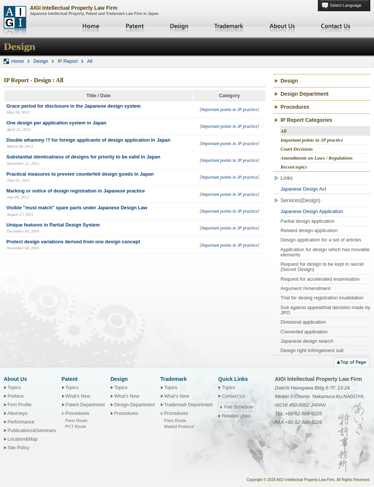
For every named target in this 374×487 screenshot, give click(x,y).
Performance (20, 422)
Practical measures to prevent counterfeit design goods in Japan (80, 174)
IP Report (68, 61)
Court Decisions (296, 149)
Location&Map (22, 439)
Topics (14, 387)
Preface (15, 396)
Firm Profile (19, 404)
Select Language (345, 5)
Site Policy (18, 447)
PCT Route (75, 426)
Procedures (294, 107)
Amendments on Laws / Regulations (316, 158)
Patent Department (85, 404)
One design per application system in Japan (56, 123)
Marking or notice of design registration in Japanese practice (75, 191)
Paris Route (76, 420)
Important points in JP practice (229, 109)
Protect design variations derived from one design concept (73, 241)
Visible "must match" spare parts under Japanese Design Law (76, 207)
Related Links (236, 416)
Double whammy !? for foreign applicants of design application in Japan (88, 140)
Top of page (351, 361)
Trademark (228, 26)
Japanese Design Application (311, 211)
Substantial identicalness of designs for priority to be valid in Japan (83, 157)
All (89, 61)
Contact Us (335, 26)
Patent (135, 26)
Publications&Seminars (31, 430)
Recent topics (293, 167)
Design (179, 26)
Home (92, 26)
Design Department (304, 94)
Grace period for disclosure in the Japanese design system (73, 106)
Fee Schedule (238, 407)
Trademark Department (188, 404)
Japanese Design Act (303, 189)
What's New (78, 396)
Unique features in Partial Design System (53, 225)
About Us (282, 26)
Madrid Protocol (179, 426)
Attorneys (17, 413)
